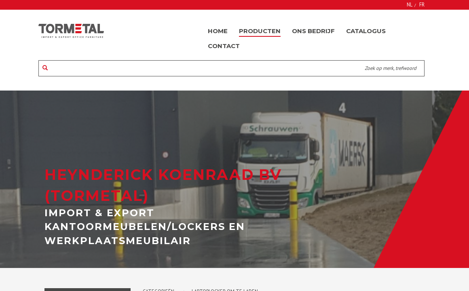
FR (422, 4)
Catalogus (366, 31)
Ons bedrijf (313, 31)
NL (409, 4)
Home (218, 31)
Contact (224, 46)
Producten (260, 31)
